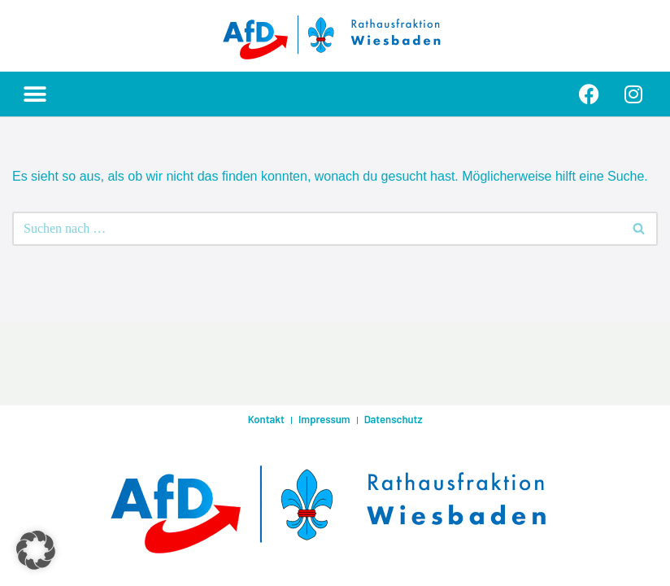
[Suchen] (316, 229)
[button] (34, 94)
